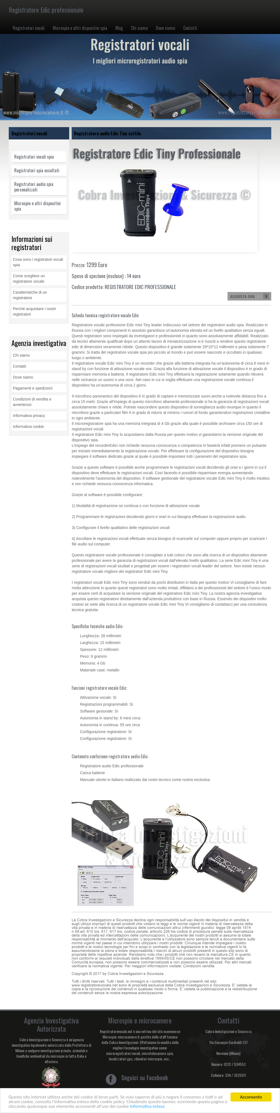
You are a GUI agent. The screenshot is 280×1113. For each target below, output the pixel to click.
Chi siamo (139, 28)
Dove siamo (165, 28)
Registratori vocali (29, 28)
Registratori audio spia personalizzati (33, 187)
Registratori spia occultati (36, 170)
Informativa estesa (147, 1106)
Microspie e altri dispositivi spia (80, 28)
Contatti (190, 28)
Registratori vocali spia (34, 156)
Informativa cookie (28, 426)
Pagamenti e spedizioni (32, 388)
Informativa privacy (29, 415)
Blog (119, 28)
